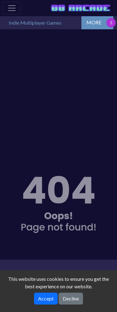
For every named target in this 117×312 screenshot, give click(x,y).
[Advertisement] (58, 90)
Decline (71, 298)
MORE (93, 22)
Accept (46, 298)
